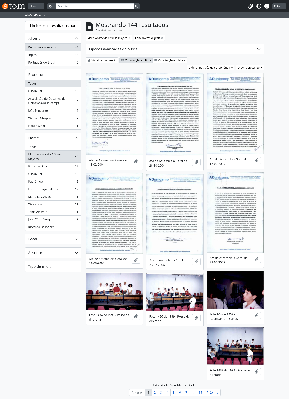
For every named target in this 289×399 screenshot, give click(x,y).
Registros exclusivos (53, 48)
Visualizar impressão (102, 60)
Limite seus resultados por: (53, 25)
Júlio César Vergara (53, 220)
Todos (32, 83)
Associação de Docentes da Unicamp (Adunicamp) (53, 101)
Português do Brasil (53, 63)
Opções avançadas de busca (113, 49)
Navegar (35, 6)
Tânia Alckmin (53, 213)
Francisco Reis (53, 167)
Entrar (278, 6)
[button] (251, 6)
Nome (33, 137)
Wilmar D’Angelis (53, 119)
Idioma (34, 38)
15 (200, 393)
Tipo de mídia (40, 266)
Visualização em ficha (136, 60)
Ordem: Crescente (249, 67)
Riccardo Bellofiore (53, 228)
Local (32, 239)
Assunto (35, 252)
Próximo (212, 393)
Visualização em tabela (170, 60)
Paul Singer (53, 182)
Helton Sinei (53, 126)
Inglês (53, 56)
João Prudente (53, 111)
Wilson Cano (53, 205)
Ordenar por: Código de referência (209, 67)
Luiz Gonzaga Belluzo (53, 190)
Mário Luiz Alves (53, 197)
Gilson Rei (53, 92)
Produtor (36, 74)
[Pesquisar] (95, 6)
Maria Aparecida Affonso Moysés (53, 156)
